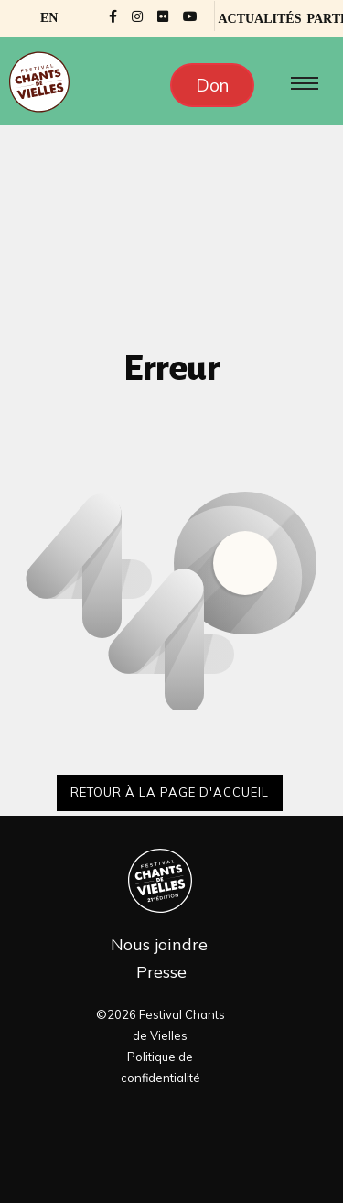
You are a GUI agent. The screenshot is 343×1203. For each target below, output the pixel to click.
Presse (161, 971)
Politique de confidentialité (160, 1067)
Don (212, 85)
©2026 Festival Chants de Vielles (160, 1025)
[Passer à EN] (49, 18)
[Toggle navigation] (301, 83)
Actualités (259, 19)
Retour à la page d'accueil (169, 792)
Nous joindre (159, 944)
